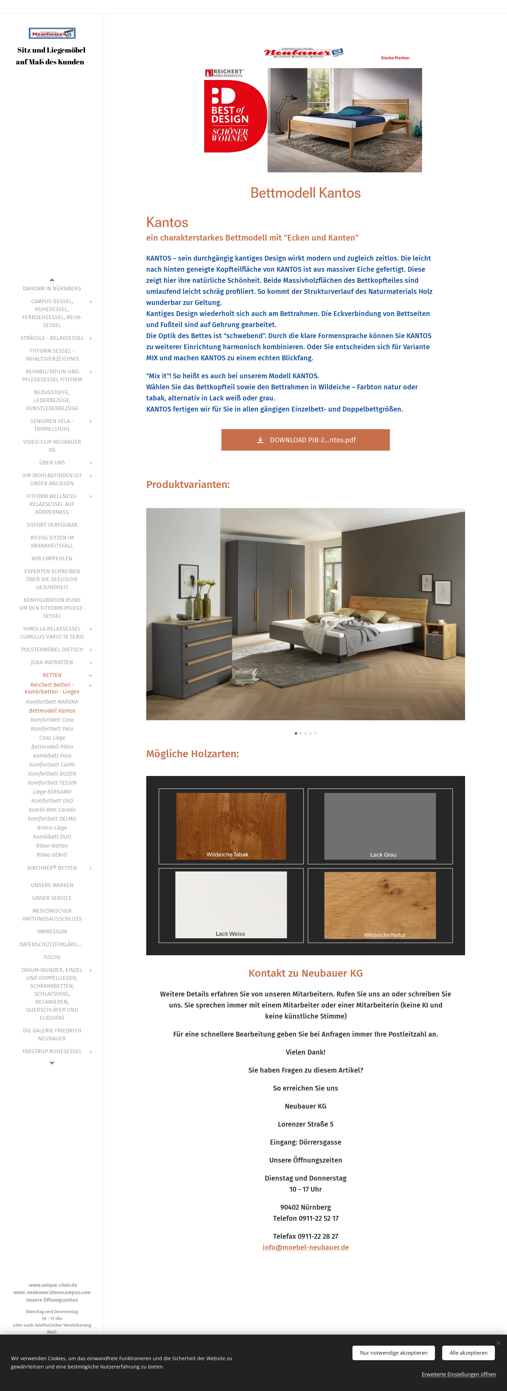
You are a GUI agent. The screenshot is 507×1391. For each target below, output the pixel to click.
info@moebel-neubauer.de (305, 1247)
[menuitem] (52, 288)
